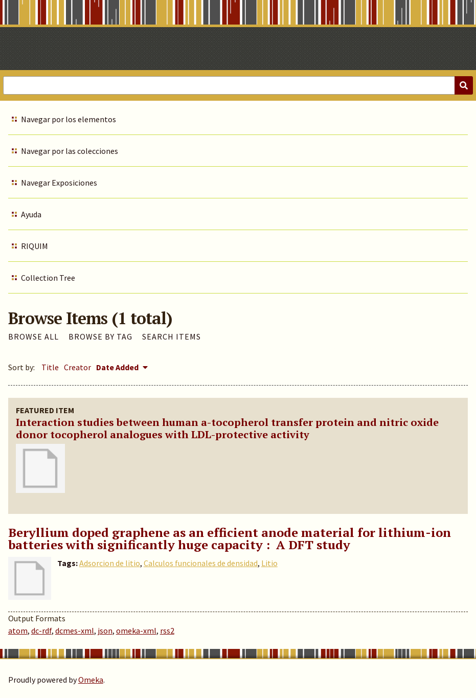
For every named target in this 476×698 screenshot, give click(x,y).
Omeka (90, 679)
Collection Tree (48, 278)
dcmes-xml (74, 630)
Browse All (33, 336)
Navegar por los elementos (68, 119)
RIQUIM (34, 246)
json (105, 630)
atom (18, 630)
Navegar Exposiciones (59, 182)
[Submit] (464, 85)
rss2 (167, 630)
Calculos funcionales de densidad (201, 563)
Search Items (171, 336)
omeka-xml (136, 630)
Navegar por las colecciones (69, 151)
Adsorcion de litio (109, 563)
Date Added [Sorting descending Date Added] (118, 367)
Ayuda (31, 214)
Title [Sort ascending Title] (50, 367)
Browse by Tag (100, 336)
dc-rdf (41, 630)
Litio (269, 563)
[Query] (238, 85)
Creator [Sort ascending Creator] (77, 367)
